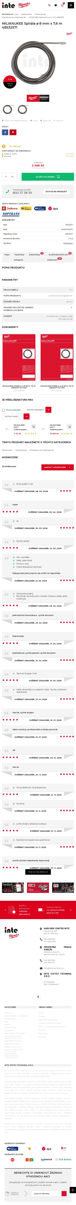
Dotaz (34, 120)
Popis (7, 255)
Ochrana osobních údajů (50, 1009)
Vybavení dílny (11, 1043)
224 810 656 (49, 946)
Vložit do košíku (48, 176)
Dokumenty (36, 254)
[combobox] (37, 395)
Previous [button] (5, 895)
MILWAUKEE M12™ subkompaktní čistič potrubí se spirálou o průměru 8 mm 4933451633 (58, 413)
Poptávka (43, 1016)
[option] (38, 62)
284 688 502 (49, 925)
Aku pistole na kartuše (15, 1019)
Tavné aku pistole (13, 1022)
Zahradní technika (13, 1026)
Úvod (16, 14)
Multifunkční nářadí (13, 1024)
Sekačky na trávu (12, 1029)
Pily (6, 1007)
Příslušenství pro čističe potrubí (14, 17)
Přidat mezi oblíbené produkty (15, 120)
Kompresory (10, 1013)
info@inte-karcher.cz (53, 954)
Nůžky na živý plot (13, 1032)
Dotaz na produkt (56, 191)
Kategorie (18, 260)
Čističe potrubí (40, 14)
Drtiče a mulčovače (14, 1035)
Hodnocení (54, 259)
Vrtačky (8, 998)
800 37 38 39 (22, 193)
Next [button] (70, 895)
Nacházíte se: (7, 14)
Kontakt (42, 1022)
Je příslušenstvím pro (60, 254)
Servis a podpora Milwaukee (52, 1012)
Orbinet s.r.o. (65, 1194)
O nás (41, 998)
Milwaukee (68, 243)
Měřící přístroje (11, 1041)
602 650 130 (49, 948)
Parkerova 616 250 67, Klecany (56, 916)
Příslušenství (10, 1037)
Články (42, 1002)
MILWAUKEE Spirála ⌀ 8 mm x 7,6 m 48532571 (46, 17)
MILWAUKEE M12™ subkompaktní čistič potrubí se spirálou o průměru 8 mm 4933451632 (21, 413)
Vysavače (9, 1016)
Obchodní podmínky (48, 1005)
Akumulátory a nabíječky (16, 1001)
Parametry (19, 255)
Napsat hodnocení (58, 453)
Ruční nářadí (10, 1039)
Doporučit (45, 120)
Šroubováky (10, 1004)
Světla (7, 1010)
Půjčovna (43, 1019)
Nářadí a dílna (26, 14)
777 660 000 (50, 927)
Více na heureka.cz (38, 857)
